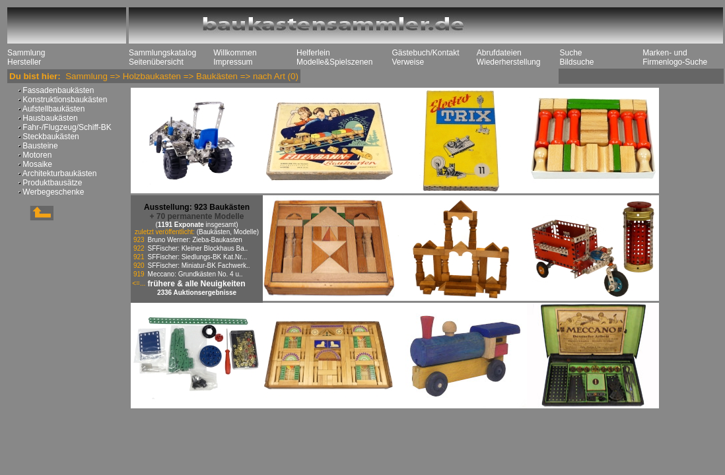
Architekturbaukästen (58, 173)
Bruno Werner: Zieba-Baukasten (195, 239)
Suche (570, 52)
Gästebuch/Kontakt (425, 52)
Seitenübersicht (156, 62)
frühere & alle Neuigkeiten (197, 283)
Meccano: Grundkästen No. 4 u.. (195, 274)
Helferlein (313, 52)
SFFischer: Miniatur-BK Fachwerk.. (199, 265)
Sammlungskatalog (162, 52)
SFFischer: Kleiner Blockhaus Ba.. (198, 248)
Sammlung (26, 52)
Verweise (408, 62)
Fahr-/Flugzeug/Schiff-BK (66, 127)
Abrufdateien (499, 52)
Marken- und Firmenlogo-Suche (674, 57)
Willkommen (234, 52)
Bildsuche (576, 62)
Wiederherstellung (509, 62)
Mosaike (36, 164)
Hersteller (24, 62)
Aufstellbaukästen (52, 108)
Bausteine (39, 145)
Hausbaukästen (49, 118)
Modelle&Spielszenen (334, 62)
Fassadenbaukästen (57, 90)
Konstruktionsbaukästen (63, 99)
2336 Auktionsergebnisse (196, 292)
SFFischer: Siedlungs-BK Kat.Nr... (198, 257)
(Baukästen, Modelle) (228, 232)
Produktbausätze (51, 182)
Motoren (36, 155)
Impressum (232, 62)
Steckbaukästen (49, 136)
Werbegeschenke (52, 192)
